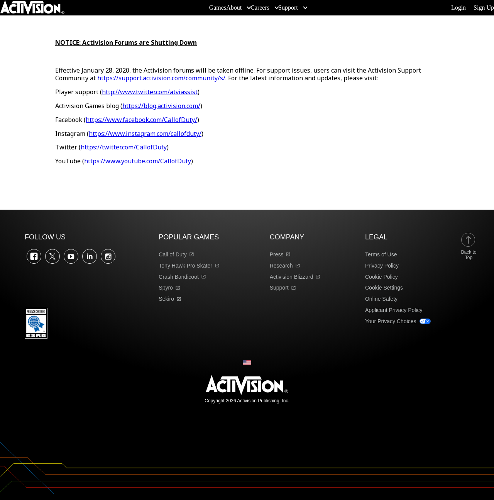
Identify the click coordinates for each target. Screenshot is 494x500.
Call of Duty (172, 254)
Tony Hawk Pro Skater (185, 266)
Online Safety (381, 299)
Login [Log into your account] (458, 8)
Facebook (34, 256)
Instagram (108, 256)
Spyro (166, 288)
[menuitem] (217, 7)
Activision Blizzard (291, 277)
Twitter (52, 256)
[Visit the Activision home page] (32, 7)
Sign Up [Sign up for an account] (484, 8)
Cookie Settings (384, 288)
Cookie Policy (381, 277)
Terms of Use (381, 254)
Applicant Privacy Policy (394, 310)
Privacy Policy (382, 266)
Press (277, 254)
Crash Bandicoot (179, 277)
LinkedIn (89, 256)
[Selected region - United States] (247, 362)
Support (279, 288)
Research (281, 266)
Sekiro (166, 299)
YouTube (71, 256)
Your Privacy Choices (390, 321)
